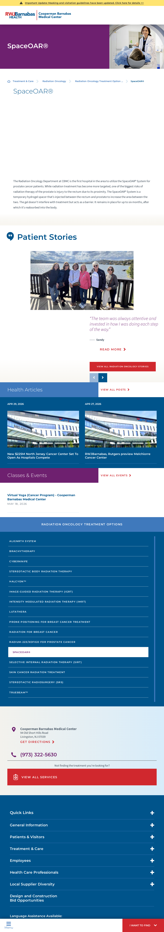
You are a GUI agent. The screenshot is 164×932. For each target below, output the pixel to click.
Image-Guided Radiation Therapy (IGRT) (41, 591)
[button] (143, 925)
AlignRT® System (22, 541)
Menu (8, 925)
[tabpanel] (82, 280)
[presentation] (127, 336)
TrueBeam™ (18, 692)
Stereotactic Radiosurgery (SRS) (36, 682)
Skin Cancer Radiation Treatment (37, 672)
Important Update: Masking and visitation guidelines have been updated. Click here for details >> (84, 2)
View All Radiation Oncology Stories (122, 366)
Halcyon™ (17, 581)
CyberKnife (18, 561)
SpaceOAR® (21, 652)
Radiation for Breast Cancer (33, 631)
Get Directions (35, 742)
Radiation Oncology (54, 81)
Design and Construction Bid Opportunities (33, 898)
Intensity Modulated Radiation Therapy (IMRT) (47, 601)
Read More (111, 349)
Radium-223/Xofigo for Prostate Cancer (42, 641)
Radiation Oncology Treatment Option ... (99, 81)
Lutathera (18, 611)
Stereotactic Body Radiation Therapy (40, 571)
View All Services (35, 777)
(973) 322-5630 (38, 754)
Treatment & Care (23, 81)
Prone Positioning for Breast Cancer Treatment (49, 621)
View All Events (114, 475)
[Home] (38, 15)
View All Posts (113, 389)
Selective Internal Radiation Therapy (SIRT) (45, 662)
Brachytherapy (22, 551)
